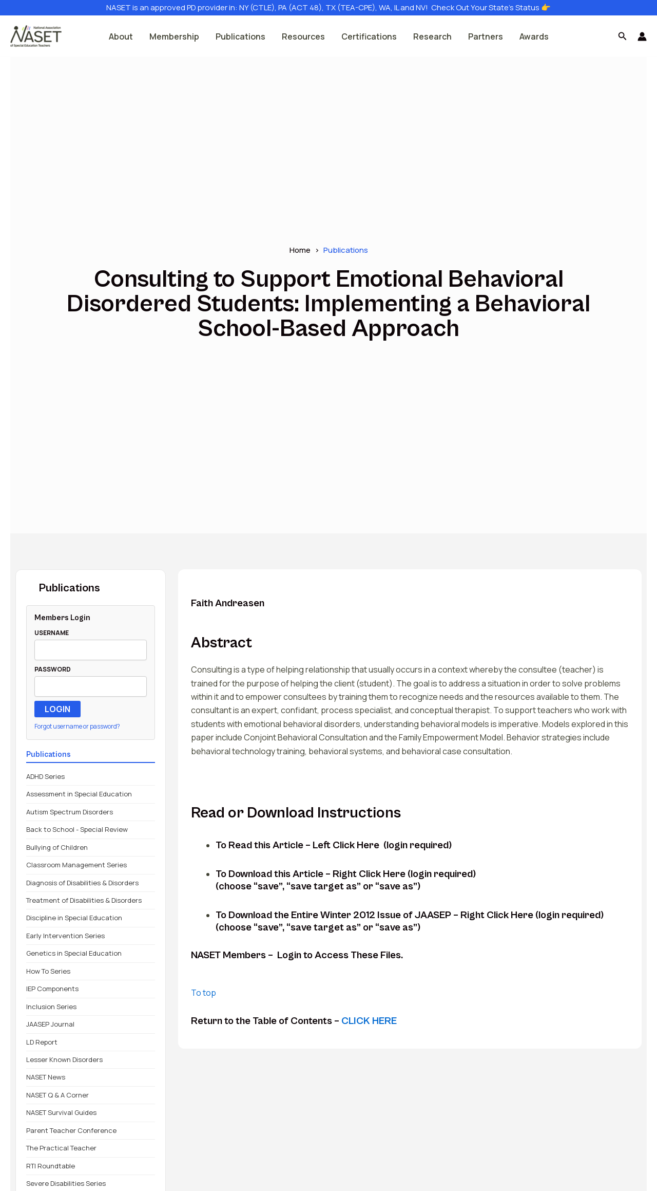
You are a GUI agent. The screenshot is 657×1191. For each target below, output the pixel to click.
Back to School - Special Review (77, 829)
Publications (240, 36)
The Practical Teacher (61, 1147)
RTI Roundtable (50, 1165)
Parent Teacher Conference (71, 1130)
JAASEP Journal (50, 1024)
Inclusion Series (51, 1006)
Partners (485, 36)
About (121, 36)
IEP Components (52, 988)
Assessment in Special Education (79, 793)
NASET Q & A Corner (57, 1095)
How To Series (48, 971)
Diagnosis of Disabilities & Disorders (82, 882)
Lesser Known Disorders (64, 1059)
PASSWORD (52, 669)
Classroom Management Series (76, 864)
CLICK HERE (369, 1021)
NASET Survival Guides (61, 1112)
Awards (534, 36)
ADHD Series (45, 776)
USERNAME (51, 632)
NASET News (45, 1077)
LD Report (41, 1042)
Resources (303, 36)
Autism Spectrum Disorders (69, 811)
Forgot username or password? (77, 726)
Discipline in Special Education (74, 917)
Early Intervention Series (65, 935)
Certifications (369, 36)
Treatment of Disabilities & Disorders (84, 900)
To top (203, 992)
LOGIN (57, 709)
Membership (174, 36)
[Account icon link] (642, 36)
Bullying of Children (57, 847)
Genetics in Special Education (74, 953)
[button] (622, 36)
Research (432, 36)
